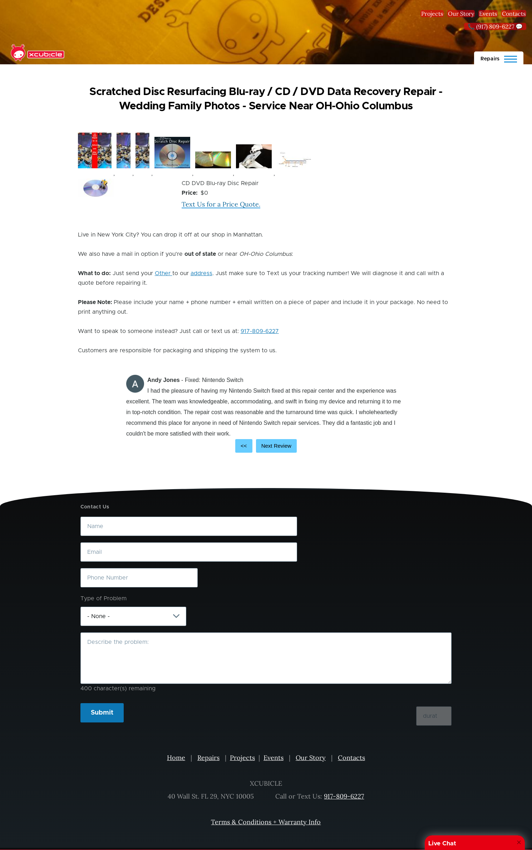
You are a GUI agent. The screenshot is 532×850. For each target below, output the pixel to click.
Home (176, 758)
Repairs (208, 758)
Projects (432, 13)
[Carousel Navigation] (266, 446)
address (201, 273)
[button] (95, 150)
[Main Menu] (498, 57)
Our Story (461, 13)
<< (244, 446)
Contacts (514, 13)
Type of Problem (103, 598)
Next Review (276, 446)
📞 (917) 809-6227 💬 (495, 26)
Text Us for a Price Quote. (221, 204)
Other (163, 273)
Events (488, 13)
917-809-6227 (260, 331)
